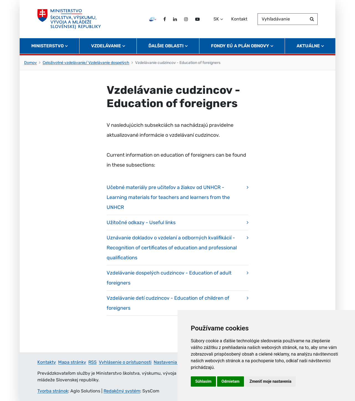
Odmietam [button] (231, 381)
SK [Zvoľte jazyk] (216, 19)
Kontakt (239, 19)
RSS (92, 362)
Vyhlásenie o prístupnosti (125, 362)
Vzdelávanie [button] (106, 45)
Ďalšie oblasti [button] (166, 45)
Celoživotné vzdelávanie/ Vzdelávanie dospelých (86, 62)
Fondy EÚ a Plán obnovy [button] (240, 45)
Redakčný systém (122, 391)
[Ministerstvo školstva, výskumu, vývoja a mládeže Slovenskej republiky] (69, 19)
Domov (30, 62)
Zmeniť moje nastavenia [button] (270, 381)
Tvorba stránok (52, 391)
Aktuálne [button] (308, 45)
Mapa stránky (72, 362)
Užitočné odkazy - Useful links (141, 222)
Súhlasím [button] (203, 381)
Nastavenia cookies (174, 362)
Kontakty (46, 362)
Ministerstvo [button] (47, 45)
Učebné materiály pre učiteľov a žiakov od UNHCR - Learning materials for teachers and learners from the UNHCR (168, 197)
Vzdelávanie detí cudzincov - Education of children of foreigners (168, 303)
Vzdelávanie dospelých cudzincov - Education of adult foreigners (169, 278)
